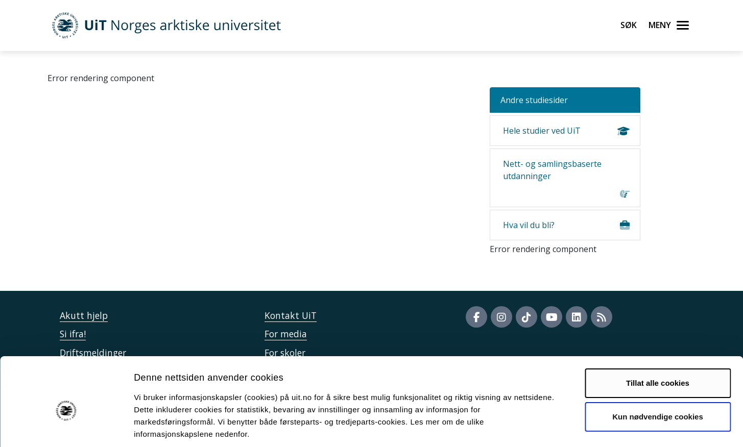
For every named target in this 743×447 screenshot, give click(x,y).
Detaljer (544, 427)
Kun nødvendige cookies (657, 368)
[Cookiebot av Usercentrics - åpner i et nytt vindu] (66, 427)
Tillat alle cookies (657, 335)
